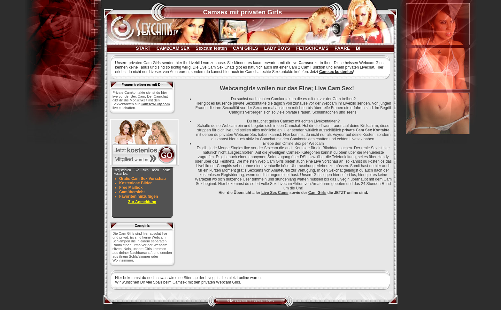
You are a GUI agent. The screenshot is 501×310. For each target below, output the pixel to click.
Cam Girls (317, 192)
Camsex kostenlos (336, 72)
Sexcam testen (211, 48)
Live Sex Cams (275, 192)
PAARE (342, 48)
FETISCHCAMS (312, 48)
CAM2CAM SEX (173, 48)
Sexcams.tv (243, 300)
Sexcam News (264, 300)
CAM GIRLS (245, 48)
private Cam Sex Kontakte (365, 130)
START (143, 48)
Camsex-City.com (155, 104)
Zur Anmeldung (142, 202)
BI (358, 48)
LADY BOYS (277, 48)
